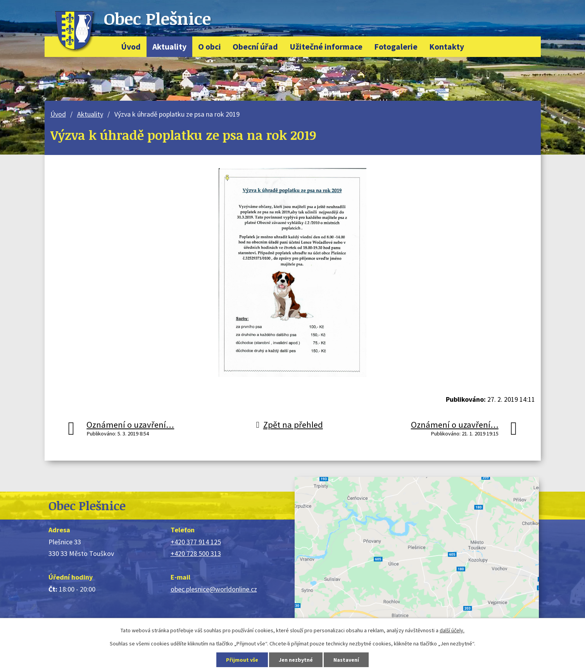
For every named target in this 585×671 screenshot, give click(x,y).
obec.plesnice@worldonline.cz (214, 589)
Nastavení (346, 659)
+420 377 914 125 (196, 541)
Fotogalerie (396, 46)
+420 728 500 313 (196, 553)
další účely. (452, 630)
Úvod (131, 46)
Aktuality (169, 46)
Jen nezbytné (296, 659)
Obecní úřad (255, 46)
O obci (209, 46)
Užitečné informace (326, 46)
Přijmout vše (242, 659)
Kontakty (446, 46)
